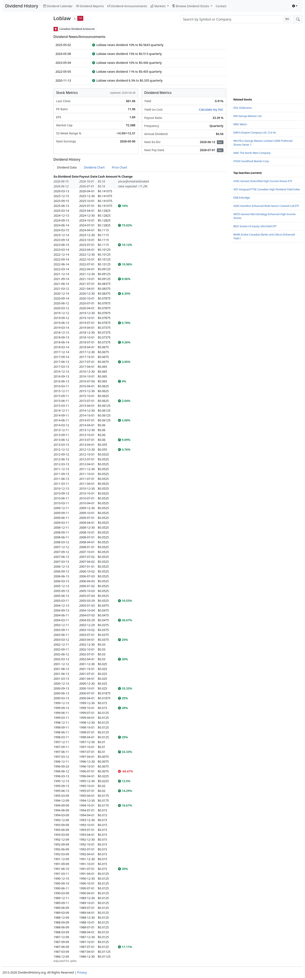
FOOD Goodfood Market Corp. (251, 161)
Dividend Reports (90, 6)
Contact (221, 6)
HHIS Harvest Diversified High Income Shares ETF (262, 181)
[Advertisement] (25, 90)
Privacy (82, 972)
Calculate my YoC (211, 109)
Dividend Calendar (58, 6)
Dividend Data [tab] (67, 167)
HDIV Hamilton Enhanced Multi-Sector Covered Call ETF (266, 206)
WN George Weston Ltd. (247, 116)
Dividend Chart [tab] (94, 167)
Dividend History (21, 6)
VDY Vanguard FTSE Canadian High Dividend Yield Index (266, 189)
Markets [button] (158, 6)
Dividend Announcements (127, 6)
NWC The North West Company (252, 153)
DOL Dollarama (242, 108)
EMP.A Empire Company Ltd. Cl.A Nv (254, 132)
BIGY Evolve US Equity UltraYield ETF (255, 226)
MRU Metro (240, 124)
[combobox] (237, 19)
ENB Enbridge (241, 197)
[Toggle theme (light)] (294, 6)
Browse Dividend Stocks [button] (191, 6)
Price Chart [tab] (119, 167)
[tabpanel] (139, 568)
